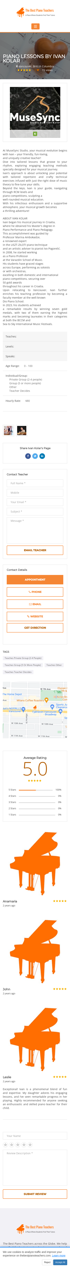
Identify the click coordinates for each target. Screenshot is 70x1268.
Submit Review (35, 1194)
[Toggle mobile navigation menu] (35, 26)
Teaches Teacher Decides (18, 672)
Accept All (60, 1262)
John (6, 989)
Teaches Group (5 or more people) (23, 665)
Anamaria (10, 901)
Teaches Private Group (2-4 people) (23, 658)
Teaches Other (54, 665)
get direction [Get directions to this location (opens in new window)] (41, 627)
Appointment (35, 579)
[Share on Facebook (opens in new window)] (28, 456)
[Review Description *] (35, 1168)
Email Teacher (35, 550)
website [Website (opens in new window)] (41, 616)
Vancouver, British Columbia (36, 66)
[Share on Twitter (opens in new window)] (35, 456)
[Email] (35, 604)
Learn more (59, 1255)
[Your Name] (35, 1136)
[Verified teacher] (35, 134)
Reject (47, 1262)
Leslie (7, 1077)
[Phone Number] (35, 592)
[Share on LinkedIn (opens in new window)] (42, 456)
